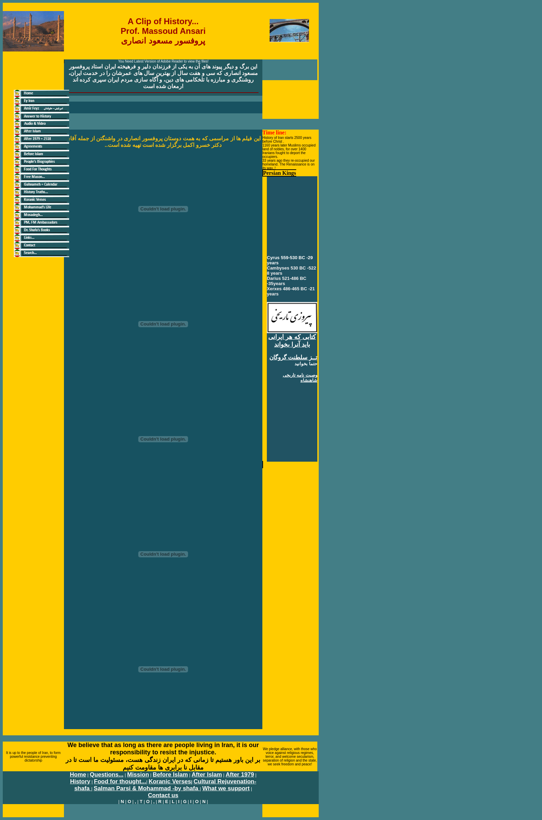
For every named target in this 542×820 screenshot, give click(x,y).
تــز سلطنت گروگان (293, 357)
